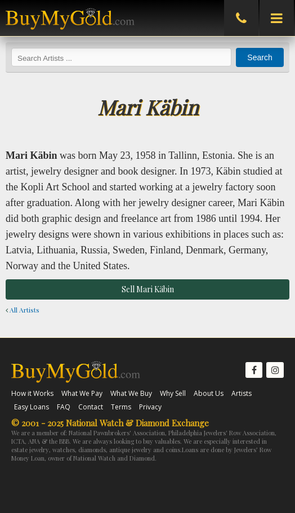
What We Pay (81, 393)
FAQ (63, 407)
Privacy (150, 407)
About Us (209, 393)
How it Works (32, 393)
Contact (90, 407)
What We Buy (131, 393)
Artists (241, 393)
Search (259, 57)
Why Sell (173, 393)
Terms (121, 407)
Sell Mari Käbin (148, 289)
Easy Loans (31, 407)
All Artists (22, 309)
